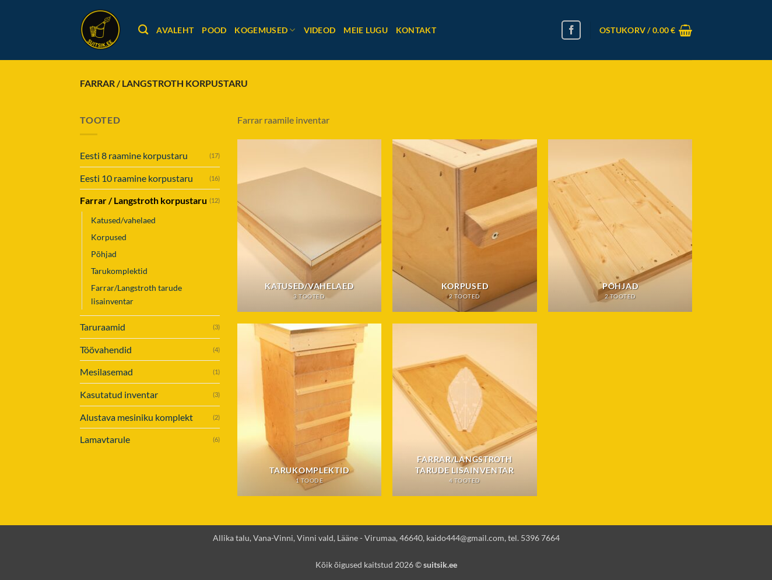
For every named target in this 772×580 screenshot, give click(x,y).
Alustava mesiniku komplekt (136, 417)
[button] (645, 30)
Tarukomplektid (119, 271)
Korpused (109, 237)
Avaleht (175, 30)
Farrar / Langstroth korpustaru (143, 200)
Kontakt (416, 30)
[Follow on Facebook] (571, 30)
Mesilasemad (106, 371)
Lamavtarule (105, 439)
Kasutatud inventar (119, 394)
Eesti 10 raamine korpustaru (136, 178)
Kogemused (264, 30)
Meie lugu (365, 30)
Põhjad (104, 254)
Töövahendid (106, 349)
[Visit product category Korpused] (464, 225)
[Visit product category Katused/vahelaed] (309, 225)
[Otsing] (143, 30)
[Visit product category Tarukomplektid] (309, 410)
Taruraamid (102, 326)
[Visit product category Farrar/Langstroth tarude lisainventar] (464, 410)
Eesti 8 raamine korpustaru (134, 155)
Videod (320, 30)
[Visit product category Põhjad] (620, 225)
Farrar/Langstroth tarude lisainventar (136, 294)
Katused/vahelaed (123, 220)
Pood (214, 30)
